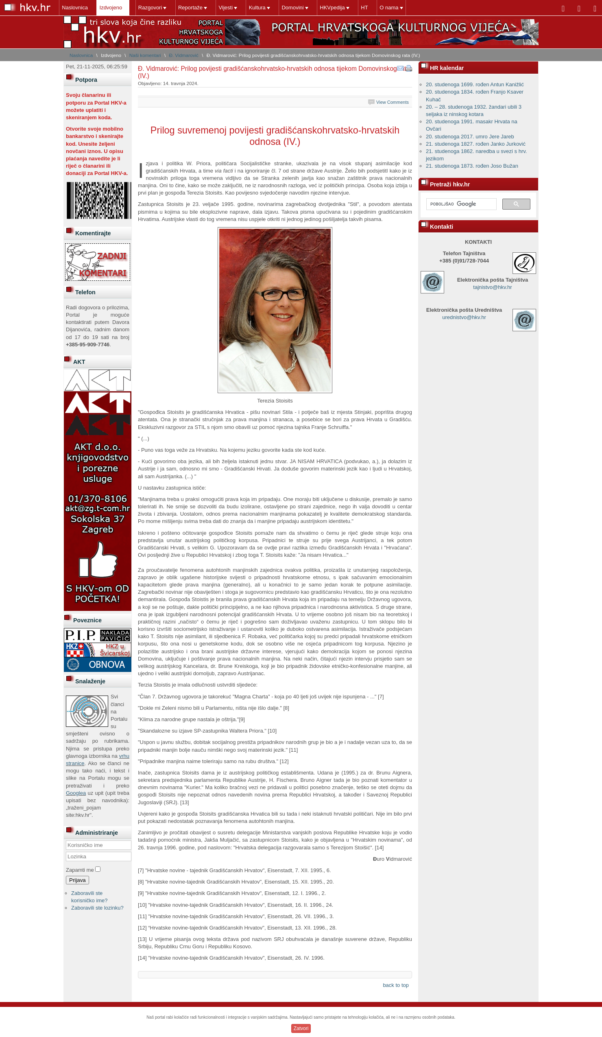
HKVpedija (330, 7)
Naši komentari (145, 55)
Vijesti (224, 7)
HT (362, 7)
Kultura (255, 7)
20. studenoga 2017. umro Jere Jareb (470, 136)
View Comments (392, 102)
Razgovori (149, 7)
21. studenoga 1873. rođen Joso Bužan (472, 166)
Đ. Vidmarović (183, 55)
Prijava (77, 880)
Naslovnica (75, 7)
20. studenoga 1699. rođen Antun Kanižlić (475, 84)
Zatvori (301, 1028)
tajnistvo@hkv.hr (492, 287)
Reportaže (189, 7)
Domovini (291, 7)
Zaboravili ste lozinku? (97, 908)
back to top (396, 985)
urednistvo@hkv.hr (464, 317)
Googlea (76, 793)
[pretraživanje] (460, 204)
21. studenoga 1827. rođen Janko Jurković (476, 144)
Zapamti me (80, 870)
